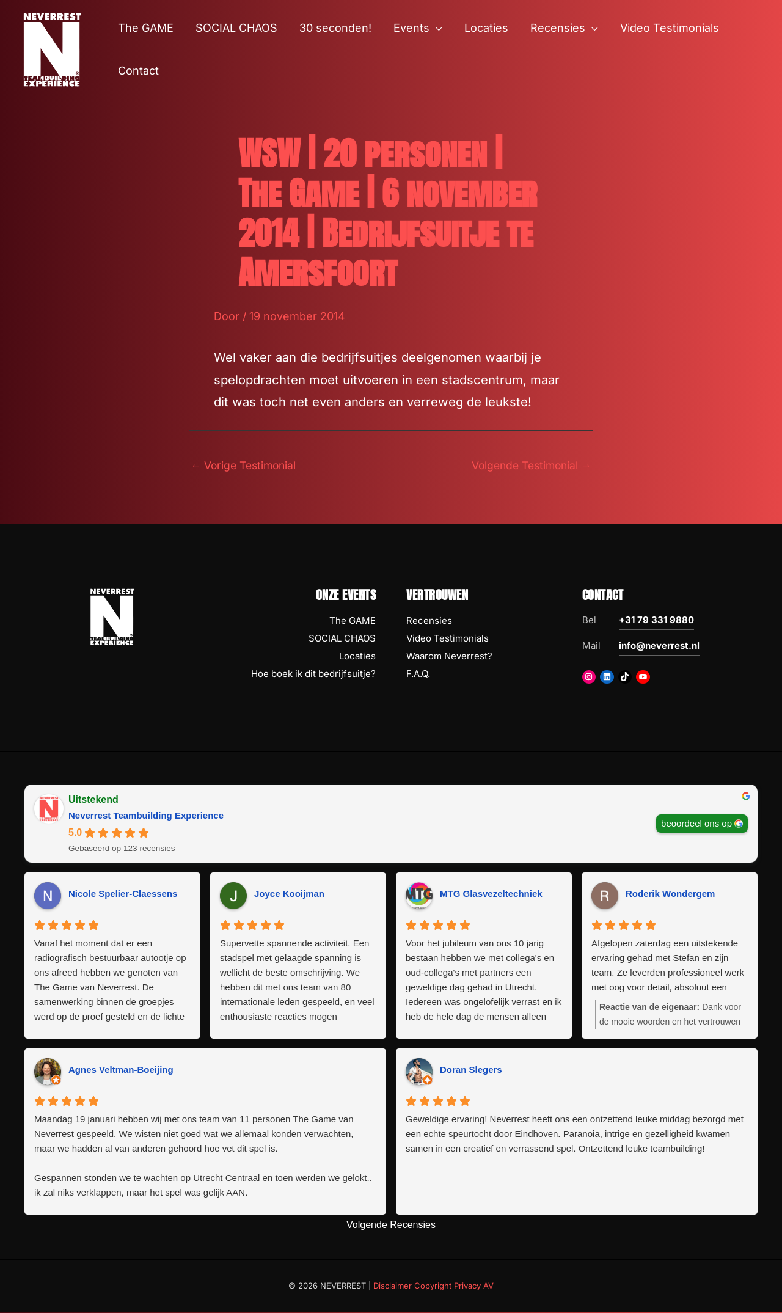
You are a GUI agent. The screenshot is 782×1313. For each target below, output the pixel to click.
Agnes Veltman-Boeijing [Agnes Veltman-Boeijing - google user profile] (121, 1070)
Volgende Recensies (391, 1225)
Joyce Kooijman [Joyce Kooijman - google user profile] (289, 894)
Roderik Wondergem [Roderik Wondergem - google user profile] (670, 894)
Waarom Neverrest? (449, 656)
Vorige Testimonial (246, 465)
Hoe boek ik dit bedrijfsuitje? (313, 674)
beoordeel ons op (696, 824)
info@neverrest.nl (659, 647)
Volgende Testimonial (528, 465)
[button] (435, 28)
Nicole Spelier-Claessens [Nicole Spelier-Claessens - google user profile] (122, 894)
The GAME (352, 621)
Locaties (357, 656)
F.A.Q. (418, 674)
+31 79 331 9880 (656, 621)
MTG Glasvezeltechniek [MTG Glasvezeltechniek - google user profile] (491, 894)
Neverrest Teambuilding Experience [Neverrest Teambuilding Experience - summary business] (146, 816)
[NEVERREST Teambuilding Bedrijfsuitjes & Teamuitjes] (51, 48)
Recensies (429, 621)
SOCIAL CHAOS (342, 639)
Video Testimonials (447, 639)
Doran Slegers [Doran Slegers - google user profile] (471, 1070)
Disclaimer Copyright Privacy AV (433, 1286)
